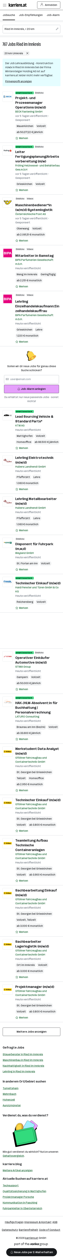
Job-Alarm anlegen (31, 388)
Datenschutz (10, 1229)
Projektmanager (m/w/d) (34, 987)
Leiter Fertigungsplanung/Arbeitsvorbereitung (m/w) (37, 156)
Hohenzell (9, 1099)
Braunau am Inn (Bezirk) (31, 727)
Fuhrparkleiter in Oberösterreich (22, 1208)
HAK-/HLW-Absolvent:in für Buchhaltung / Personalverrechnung (36, 707)
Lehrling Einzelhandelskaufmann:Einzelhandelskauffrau (37, 306)
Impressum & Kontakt (38, 1222)
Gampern (22, 677)
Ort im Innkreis (26, 965)
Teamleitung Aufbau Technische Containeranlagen (31, 845)
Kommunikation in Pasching (20, 1202)
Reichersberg (25, 601)
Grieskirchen (24, 184)
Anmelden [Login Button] (48, 5)
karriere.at (40, 1179)
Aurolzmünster (12, 1105)
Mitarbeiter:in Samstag (34, 256)
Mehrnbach (9, 1094)
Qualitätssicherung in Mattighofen (24, 1191)
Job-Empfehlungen (31, 15)
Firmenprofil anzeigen (18, 81)
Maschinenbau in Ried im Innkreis (23, 1060)
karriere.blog (12, 1164)
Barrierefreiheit (28, 1229)
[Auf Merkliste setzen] (21, 138)
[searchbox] (31, 29)
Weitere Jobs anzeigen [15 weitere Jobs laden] (32, 1031)
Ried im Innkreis (28, 44)
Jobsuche (9, 15)
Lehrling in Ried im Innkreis (19, 1071)
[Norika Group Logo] (31, 1245)
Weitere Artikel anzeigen (18, 1170)
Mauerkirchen (25, 126)
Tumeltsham (10, 1088)
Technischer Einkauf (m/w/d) (37, 583)
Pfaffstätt (23, 477)
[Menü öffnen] (4, 5)
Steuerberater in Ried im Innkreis (23, 1054)
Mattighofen (25, 436)
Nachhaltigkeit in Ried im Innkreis (23, 1065)
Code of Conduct (49, 1229)
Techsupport (11, 1185)
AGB (54, 1222)
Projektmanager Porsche (18, 1197)
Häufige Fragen (14, 1222)
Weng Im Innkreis (27, 274)
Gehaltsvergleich (13, 1155)
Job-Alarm (53, 15)
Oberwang (23, 228)
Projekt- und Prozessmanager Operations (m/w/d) (30, 102)
